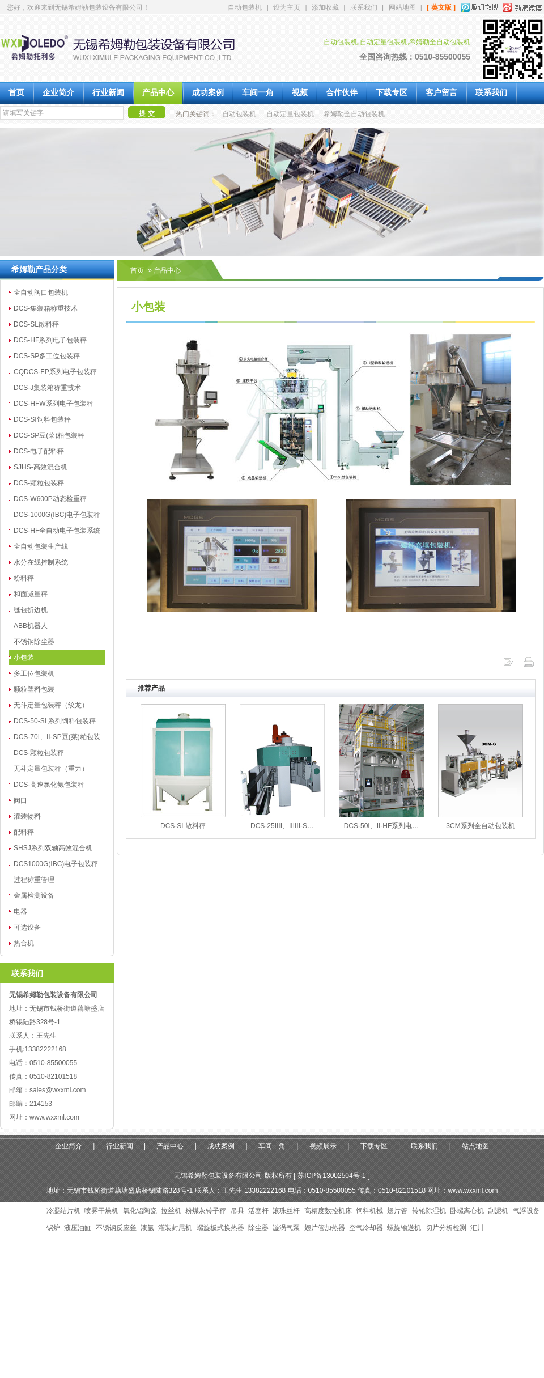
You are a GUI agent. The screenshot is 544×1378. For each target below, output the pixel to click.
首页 (16, 92)
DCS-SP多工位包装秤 (47, 356)
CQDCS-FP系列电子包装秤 (55, 372)
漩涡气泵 (286, 1228)
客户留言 (441, 92)
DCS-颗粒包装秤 (39, 483)
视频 (300, 92)
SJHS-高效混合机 (40, 467)
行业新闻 (108, 92)
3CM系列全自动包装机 (480, 826)
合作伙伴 (342, 92)
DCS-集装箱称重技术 (46, 308)
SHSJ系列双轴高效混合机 (53, 848)
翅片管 (397, 1211)
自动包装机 (245, 7)
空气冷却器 (366, 1228)
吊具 (237, 1211)
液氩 (147, 1228)
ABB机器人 (31, 626)
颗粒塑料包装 (34, 689)
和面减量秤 (31, 594)
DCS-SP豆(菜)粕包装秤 (49, 435)
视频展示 (323, 1146)
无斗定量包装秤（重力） (51, 769)
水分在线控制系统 (41, 562)
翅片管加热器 (324, 1228)
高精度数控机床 (328, 1211)
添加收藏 (325, 7)
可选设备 (27, 927)
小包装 (24, 658)
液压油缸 (77, 1228)
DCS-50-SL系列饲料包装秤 (55, 721)
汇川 (477, 1228)
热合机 (24, 943)
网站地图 (402, 7)
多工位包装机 (34, 673)
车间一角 (258, 92)
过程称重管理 (34, 880)
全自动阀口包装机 (41, 292)
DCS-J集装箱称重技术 (47, 388)
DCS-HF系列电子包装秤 (50, 340)
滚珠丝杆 (286, 1211)
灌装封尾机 (175, 1228)
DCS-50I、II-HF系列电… (381, 826)
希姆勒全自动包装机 (354, 114)
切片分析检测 (446, 1228)
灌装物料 (27, 816)
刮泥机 (498, 1211)
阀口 (20, 800)
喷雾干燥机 (101, 1211)
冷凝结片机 (63, 1211)
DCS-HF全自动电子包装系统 (57, 531)
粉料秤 (24, 578)
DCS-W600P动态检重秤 (50, 499)
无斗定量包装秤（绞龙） (51, 705)
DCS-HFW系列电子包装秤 (54, 404)
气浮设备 (526, 1211)
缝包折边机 (31, 610)
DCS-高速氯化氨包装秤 (49, 784)
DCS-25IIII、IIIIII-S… (282, 826)
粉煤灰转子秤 (205, 1211)
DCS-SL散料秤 (36, 324)
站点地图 (475, 1146)
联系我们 (363, 7)
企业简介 (58, 92)
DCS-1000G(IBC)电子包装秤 (57, 515)
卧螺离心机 (467, 1211)
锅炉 (53, 1228)
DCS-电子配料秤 (39, 451)
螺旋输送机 (404, 1228)
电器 (20, 911)
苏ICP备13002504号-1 (332, 1176)
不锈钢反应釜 (116, 1228)
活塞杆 (258, 1211)
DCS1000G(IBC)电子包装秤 (56, 864)
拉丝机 (171, 1211)
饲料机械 (369, 1211)
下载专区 (391, 92)
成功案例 (208, 92)
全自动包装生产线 (41, 546)
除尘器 (258, 1228)
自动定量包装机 (290, 114)
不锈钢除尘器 (34, 642)
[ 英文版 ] (441, 7)
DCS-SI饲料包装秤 (42, 419)
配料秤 (24, 832)
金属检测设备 (34, 896)
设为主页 (286, 7)
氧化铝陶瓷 (140, 1211)
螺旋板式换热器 (220, 1228)
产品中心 (158, 92)
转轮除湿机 (429, 1211)
